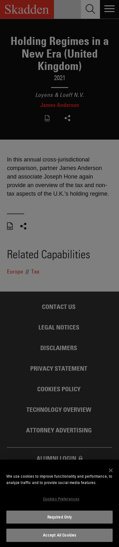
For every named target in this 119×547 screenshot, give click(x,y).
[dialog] (59, 503)
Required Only (59, 516)
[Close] (111, 470)
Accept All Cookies (59, 535)
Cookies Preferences (61, 498)
